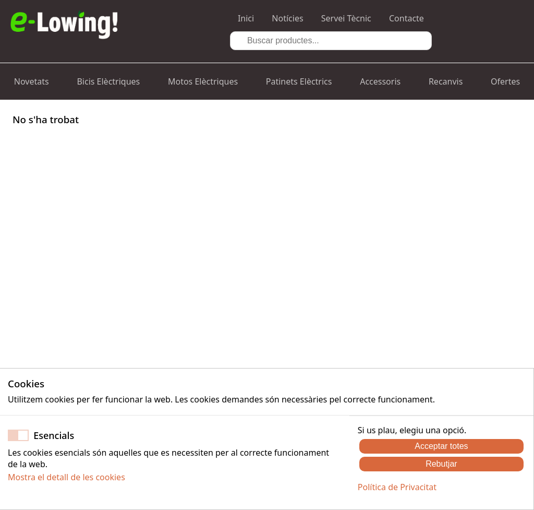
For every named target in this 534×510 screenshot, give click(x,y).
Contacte (406, 18)
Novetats (31, 81)
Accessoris (380, 81)
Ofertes (505, 81)
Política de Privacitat (397, 487)
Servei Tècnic (346, 18)
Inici (246, 18)
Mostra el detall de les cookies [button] (66, 477)
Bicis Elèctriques (108, 81)
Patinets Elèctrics (299, 81)
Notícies (287, 18)
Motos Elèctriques (203, 81)
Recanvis (446, 81)
